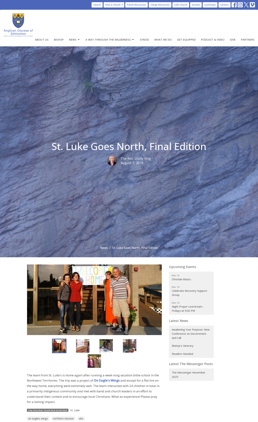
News (74, 39)
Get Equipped (186, 39)
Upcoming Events (182, 267)
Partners (247, 39)
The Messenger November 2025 (189, 374)
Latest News (178, 321)
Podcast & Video (212, 39)
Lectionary (210, 4)
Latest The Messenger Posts (191, 364)
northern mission (63, 418)
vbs (81, 418)
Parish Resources (136, 4)
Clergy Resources (160, 4)
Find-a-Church (114, 4)
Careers (224, 4)
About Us (42, 39)
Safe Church (180, 4)
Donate (196, 4)
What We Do (163, 39)
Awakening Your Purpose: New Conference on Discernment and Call (191, 334)
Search (97, 4)
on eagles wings (38, 418)
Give (233, 39)
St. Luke (75, 410)
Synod (144, 39)
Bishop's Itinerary (183, 345)
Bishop (59, 39)
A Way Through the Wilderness (109, 39)
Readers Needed (182, 354)
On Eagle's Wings (107, 380)
